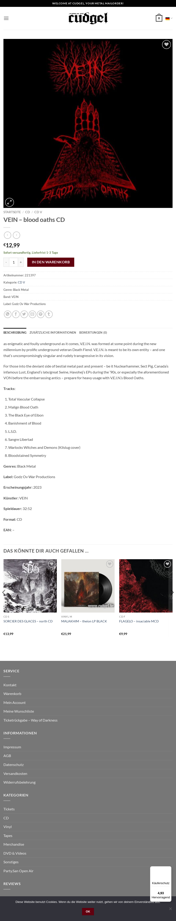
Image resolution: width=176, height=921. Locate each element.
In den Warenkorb (51, 262)
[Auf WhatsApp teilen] (7, 314)
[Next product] (7, 235)
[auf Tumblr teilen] (49, 314)
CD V (38, 212)
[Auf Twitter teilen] (24, 314)
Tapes (7, 835)
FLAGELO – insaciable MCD (139, 621)
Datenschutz (13, 764)
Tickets (9, 809)
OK (88, 911)
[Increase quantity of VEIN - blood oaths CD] (21, 262)
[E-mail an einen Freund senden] (32, 314)
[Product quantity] (13, 262)
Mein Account (14, 702)
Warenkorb (12, 693)
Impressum (12, 747)
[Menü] (168, 869)
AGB (7, 755)
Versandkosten (15, 773)
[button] (6, 18)
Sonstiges (11, 862)
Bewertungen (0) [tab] (93, 332)
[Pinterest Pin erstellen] (40, 314)
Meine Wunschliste (18, 711)
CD (27, 212)
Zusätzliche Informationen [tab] (53, 332)
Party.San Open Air (18, 871)
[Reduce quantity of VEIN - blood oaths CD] (6, 262)
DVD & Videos (14, 853)
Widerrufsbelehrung (19, 782)
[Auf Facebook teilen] (16, 314)
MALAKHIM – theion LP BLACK (84, 621)
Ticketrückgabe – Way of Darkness (30, 720)
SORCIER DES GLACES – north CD (28, 621)
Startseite (12, 212)
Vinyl (7, 826)
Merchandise (13, 844)
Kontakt (9, 685)
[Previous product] (16, 235)
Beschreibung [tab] (14, 332)
